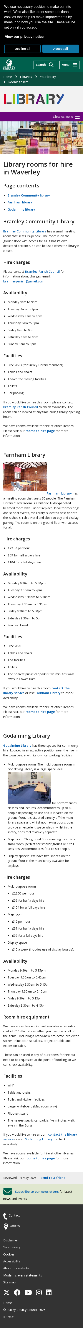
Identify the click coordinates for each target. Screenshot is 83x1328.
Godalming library (21, 209)
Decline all (22, 48)
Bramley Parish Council (42, 271)
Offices (15, 1226)
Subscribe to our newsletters (37, 1191)
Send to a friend (53, 1178)
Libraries (26, 77)
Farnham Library (37, 493)
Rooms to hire (18, 82)
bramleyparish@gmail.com (23, 281)
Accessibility (11, 1261)
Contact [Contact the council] (14, 1215)
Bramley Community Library (24, 231)
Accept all (60, 48)
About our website (16, 1268)
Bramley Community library (29, 195)
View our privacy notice (24, 37)
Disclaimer (10, 1240)
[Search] (44, 65)
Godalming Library (17, 745)
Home (7, 77)
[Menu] (69, 65)
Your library (48, 77)
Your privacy (11, 1247)
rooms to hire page (40, 431)
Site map (9, 1282)
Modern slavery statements (22, 1275)
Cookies (9, 1254)
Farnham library (20, 202)
